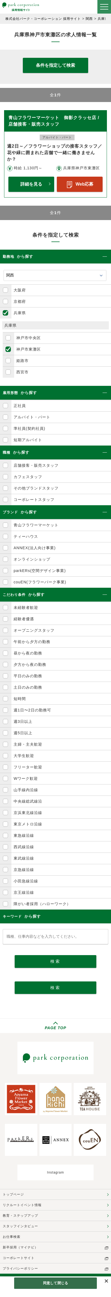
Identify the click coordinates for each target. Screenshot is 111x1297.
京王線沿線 (24, 892)
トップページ (13, 1194)
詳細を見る (31, 184)
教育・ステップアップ (20, 1215)
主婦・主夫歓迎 (28, 744)
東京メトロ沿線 (28, 824)
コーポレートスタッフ (34, 499)
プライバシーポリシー (20, 1268)
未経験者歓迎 (26, 607)
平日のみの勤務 (28, 676)
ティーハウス (26, 536)
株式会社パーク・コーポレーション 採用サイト (43, 19)
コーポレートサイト (19, 1258)
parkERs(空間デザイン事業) (40, 570)
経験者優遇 (24, 619)
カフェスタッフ (28, 477)
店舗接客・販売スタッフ (36, 465)
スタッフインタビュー (20, 1226)
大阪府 (20, 290)
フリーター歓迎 (28, 767)
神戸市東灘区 (28, 349)
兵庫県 (103, 19)
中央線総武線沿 (28, 801)
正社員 (20, 405)
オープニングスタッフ (34, 630)
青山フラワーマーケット (36, 525)
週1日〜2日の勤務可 (32, 710)
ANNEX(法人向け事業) (35, 548)
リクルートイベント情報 (22, 1205)
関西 (89, 19)
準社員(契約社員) (29, 428)
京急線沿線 (24, 869)
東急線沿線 (24, 835)
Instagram (55, 1172)
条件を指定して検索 (55, 65)
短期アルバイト (28, 440)
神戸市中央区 (28, 338)
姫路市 (22, 360)
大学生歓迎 (24, 756)
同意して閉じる (55, 1283)
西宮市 (22, 372)
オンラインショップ (32, 559)
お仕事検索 (11, 1237)
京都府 (20, 301)
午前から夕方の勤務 (32, 642)
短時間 (20, 699)
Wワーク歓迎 (26, 778)
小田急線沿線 (26, 881)
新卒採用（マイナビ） (20, 1247)
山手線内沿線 (26, 790)
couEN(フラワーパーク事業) (40, 582)
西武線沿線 (24, 847)
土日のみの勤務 (28, 687)
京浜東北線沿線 (28, 812)
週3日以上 (23, 721)
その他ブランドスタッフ (36, 488)
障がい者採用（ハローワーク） (42, 904)
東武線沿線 (24, 858)
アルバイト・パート (32, 417)
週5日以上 (23, 733)
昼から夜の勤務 (28, 653)
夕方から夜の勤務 (30, 664)
